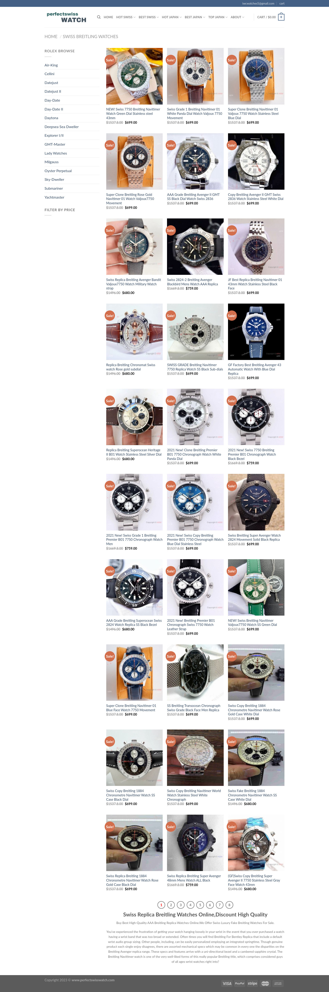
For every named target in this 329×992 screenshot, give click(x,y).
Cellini (49, 73)
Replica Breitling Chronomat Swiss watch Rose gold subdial (130, 367)
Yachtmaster (54, 197)
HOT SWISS (125, 17)
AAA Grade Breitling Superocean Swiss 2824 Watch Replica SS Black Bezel (134, 623)
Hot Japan (172, 17)
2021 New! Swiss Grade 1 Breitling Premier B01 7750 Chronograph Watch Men (134, 539)
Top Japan (218, 17)
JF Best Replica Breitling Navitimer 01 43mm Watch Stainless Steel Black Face (255, 284)
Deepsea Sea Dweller (62, 126)
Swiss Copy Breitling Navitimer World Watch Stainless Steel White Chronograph (194, 795)
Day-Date (52, 100)
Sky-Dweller (54, 179)
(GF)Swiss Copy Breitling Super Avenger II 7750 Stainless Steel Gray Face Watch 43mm (254, 880)
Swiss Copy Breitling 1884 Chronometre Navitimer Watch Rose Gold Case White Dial (254, 710)
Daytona (51, 117)
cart (281, 3)
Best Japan (195, 17)
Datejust (51, 82)
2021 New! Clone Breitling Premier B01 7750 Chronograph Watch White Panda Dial (194, 454)
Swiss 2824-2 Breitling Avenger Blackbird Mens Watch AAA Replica (192, 282)
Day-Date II (54, 109)
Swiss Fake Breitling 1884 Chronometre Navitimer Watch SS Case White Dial (252, 795)
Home (108, 17)
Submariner (54, 188)
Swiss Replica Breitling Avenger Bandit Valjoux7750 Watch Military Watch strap (133, 284)
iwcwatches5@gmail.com (258, 3)
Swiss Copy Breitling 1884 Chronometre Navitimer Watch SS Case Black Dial (130, 795)
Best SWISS (149, 17)
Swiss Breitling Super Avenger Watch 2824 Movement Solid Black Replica (254, 537)
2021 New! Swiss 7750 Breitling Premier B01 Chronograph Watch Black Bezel (252, 454)
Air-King (51, 65)
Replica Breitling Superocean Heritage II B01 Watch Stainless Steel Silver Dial (134, 452)
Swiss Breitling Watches (90, 36)
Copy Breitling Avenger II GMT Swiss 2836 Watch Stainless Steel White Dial (255, 197)
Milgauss (51, 162)
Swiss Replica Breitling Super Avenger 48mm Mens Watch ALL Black (194, 878)
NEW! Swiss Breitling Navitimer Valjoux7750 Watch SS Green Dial (252, 623)
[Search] (99, 17)
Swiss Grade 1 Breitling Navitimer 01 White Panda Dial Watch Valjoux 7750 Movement (194, 113)
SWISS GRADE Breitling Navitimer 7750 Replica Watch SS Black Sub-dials (195, 367)
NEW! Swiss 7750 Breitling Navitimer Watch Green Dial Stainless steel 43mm (133, 113)
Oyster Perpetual (58, 170)
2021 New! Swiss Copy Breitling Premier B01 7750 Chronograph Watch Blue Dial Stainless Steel (195, 539)
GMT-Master (55, 144)
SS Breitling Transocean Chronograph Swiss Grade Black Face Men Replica (193, 708)
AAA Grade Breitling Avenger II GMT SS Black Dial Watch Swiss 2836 (193, 197)
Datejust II (53, 91)
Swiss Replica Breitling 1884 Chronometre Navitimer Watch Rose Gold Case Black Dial (132, 880)
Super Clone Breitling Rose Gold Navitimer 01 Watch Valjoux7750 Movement (130, 199)
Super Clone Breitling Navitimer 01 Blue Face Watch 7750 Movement (131, 708)
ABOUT (237, 17)
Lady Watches (56, 153)
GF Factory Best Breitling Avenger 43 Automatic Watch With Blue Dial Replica (254, 369)
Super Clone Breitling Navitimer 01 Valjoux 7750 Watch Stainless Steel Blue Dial (253, 113)
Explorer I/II (54, 135)
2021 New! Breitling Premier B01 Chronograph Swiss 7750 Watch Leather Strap (191, 625)
